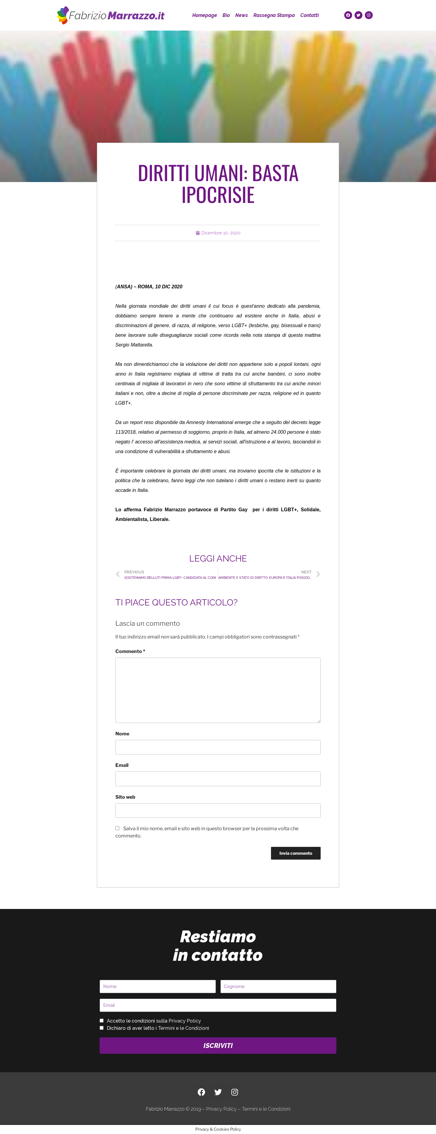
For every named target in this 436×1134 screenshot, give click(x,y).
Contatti (309, 15)
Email (121, 765)
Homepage (204, 15)
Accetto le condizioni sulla (154, 1021)
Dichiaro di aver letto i (158, 1028)
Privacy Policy (185, 1021)
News (241, 15)
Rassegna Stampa (274, 15)
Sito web (125, 797)
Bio (226, 15)
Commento (130, 651)
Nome (122, 734)
